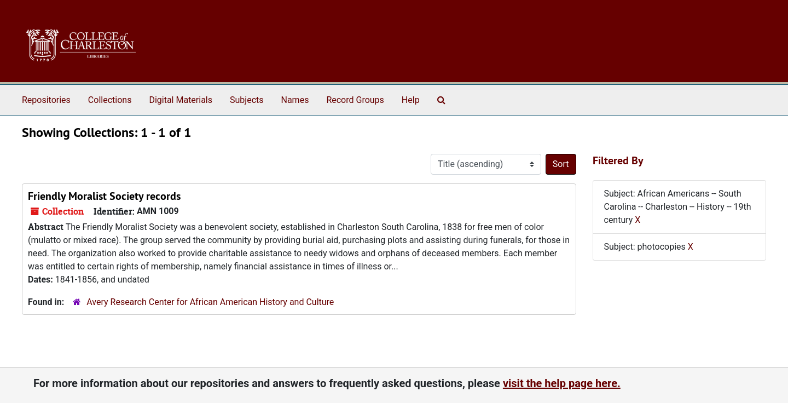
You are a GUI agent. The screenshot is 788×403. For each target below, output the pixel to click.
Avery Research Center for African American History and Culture (210, 302)
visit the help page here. (562, 383)
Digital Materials (180, 100)
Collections (110, 100)
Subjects (246, 100)
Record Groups (355, 100)
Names (295, 100)
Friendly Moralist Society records (104, 196)
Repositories (46, 100)
